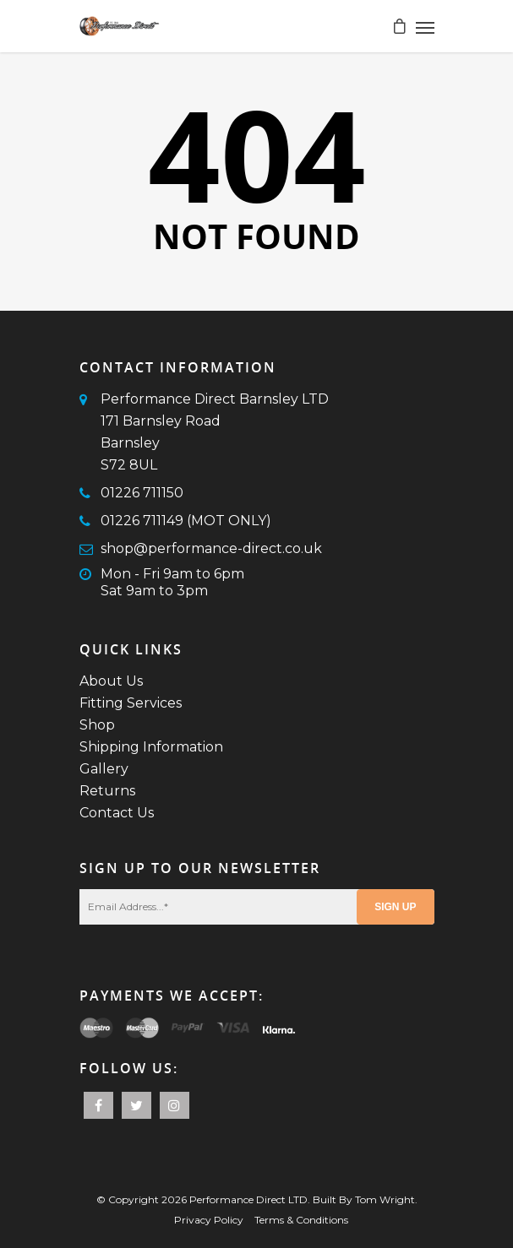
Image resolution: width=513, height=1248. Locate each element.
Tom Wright (385, 1199)
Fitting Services (130, 703)
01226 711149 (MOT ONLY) (186, 521)
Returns (107, 791)
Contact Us (116, 813)
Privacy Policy (208, 1219)
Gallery (103, 769)
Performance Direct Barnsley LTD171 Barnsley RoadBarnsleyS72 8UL (215, 432)
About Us (111, 681)
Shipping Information (151, 747)
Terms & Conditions (301, 1219)
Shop (97, 725)
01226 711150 (142, 493)
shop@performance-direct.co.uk (211, 548)
